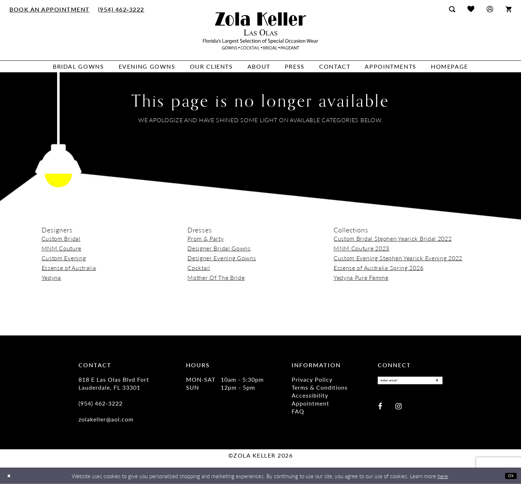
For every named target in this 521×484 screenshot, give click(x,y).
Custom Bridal (61, 238)
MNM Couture (62, 248)
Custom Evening (64, 258)
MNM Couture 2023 (361, 248)
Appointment (310, 403)
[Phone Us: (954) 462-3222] (121, 9)
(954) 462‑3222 (101, 403)
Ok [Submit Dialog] (509, 475)
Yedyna (51, 277)
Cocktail (198, 268)
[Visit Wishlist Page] (470, 8)
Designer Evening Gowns (221, 258)
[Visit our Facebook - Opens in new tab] (380, 409)
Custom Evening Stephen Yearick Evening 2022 (398, 258)
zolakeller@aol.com (106, 419)
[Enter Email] (410, 382)
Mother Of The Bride (216, 277)
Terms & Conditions (320, 387)
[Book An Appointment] (49, 9)
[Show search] (452, 9)
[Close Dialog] (10, 476)
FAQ (298, 411)
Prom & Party (205, 238)
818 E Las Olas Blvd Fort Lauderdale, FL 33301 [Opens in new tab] (114, 383)
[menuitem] (49, 9)
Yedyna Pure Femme (361, 277)
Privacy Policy (312, 379)
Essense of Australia (69, 268)
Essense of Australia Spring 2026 (378, 268)
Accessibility (310, 395)
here (442, 476)
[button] (489, 8)
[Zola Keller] (260, 31)
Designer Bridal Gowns (219, 248)
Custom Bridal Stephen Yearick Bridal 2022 (393, 238)
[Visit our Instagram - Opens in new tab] (398, 409)
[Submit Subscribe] (434, 382)
